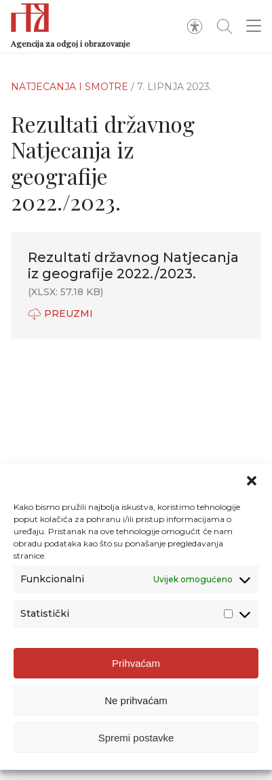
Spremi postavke (136, 737)
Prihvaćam (136, 663)
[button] (251, 481)
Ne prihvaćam (136, 700)
